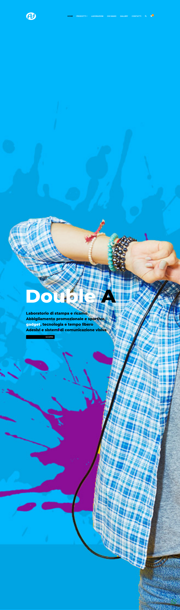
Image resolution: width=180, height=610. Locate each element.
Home (70, 16)
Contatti (136, 16)
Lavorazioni (97, 16)
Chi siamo (111, 16)
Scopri (49, 337)
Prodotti (81, 16)
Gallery (124, 16)
